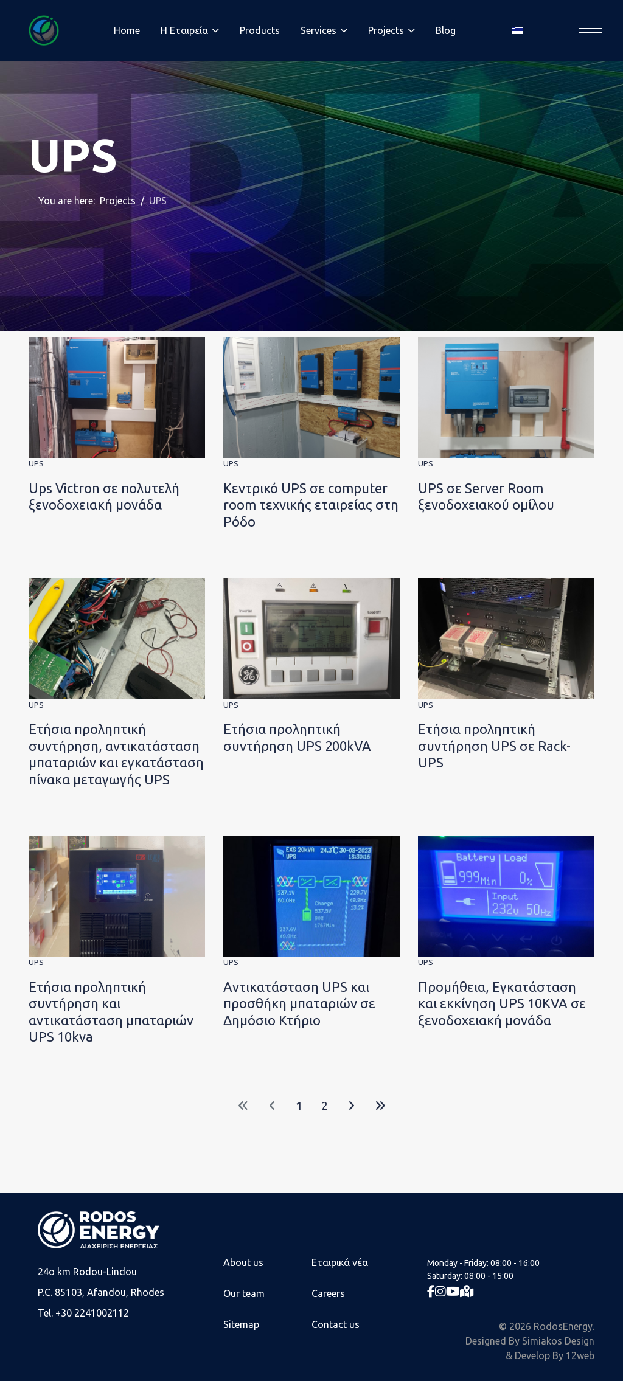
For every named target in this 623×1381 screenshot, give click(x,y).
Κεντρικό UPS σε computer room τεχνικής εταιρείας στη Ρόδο (311, 504)
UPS (36, 463)
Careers (328, 1293)
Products (260, 30)
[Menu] (586, 30)
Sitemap (241, 1324)
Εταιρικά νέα (340, 1262)
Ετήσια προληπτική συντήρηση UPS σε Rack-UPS (494, 745)
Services (318, 30)
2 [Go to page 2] (325, 1105)
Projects (386, 30)
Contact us (336, 1324)
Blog (446, 30)
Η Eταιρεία (184, 30)
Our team (244, 1293)
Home (127, 30)
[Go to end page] (380, 1106)
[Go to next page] (351, 1106)
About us (243, 1262)
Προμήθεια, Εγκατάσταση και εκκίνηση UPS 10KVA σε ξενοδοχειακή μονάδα (502, 1003)
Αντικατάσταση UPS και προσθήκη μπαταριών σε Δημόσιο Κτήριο (299, 1003)
